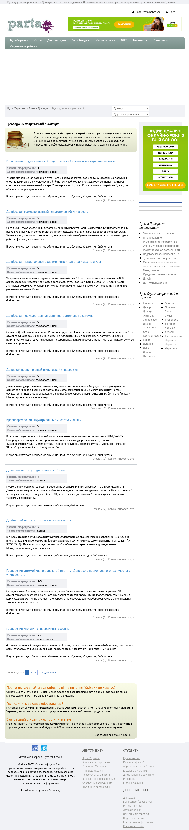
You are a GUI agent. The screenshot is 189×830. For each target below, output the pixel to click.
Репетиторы (140, 40)
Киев (146, 331)
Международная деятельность (161, 249)
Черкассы (171, 340)
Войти (171, 11)
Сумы (168, 315)
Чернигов (171, 344)
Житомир (149, 315)
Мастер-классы (106, 40)
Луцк (146, 348)
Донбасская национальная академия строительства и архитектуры (53, 262)
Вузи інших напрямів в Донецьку (40, 790)
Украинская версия (30, 757)
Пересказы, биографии (96, 774)
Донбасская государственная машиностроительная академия (50, 315)
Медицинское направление (160, 262)
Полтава (170, 307)
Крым (146, 339)
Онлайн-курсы (81, 40)
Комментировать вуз (121, 200)
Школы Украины (133, 782)
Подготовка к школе (135, 818)
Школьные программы (96, 787)
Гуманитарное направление (160, 241)
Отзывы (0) (99, 559)
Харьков (170, 327)
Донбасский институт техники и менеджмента (38, 520)
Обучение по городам (136, 814)
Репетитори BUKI (133, 805)
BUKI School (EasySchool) (138, 801)
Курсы (38, 40)
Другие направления (155, 282)
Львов (147, 352)
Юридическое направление (159, 274)
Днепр (147, 307)
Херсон (169, 332)
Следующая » (47, 672)
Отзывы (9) (99, 458)
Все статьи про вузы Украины (113, 734)
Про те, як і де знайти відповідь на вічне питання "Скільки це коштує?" (61, 687)
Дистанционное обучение (138, 774)
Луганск (148, 343)
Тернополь (171, 319)
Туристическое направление (160, 258)
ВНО (124, 40)
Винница (148, 303)
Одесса (169, 303)
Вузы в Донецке (38, 108)
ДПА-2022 (129, 797)
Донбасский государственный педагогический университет (48, 211)
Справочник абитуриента (97, 782)
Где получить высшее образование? (34, 704)
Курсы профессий (133, 762)
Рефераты (129, 778)
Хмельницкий (173, 336)
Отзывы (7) (99, 304)
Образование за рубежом (138, 766)
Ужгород (170, 323)
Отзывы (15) (98, 408)
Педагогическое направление (161, 254)
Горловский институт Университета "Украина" (38, 629)
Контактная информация (138, 822)
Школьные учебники (135, 770)
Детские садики (132, 809)
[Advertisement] (94, 77)
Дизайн (147, 278)
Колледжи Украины (94, 766)
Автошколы (161, 40)
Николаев (149, 356)
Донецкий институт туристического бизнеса (37, 470)
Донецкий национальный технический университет (42, 369)
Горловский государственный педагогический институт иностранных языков (60, 161)
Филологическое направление (161, 266)
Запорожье (150, 319)
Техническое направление (159, 233)
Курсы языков (131, 758)
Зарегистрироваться (146, 11)
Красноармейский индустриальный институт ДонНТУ (44, 420)
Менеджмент (151, 270)
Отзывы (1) (99, 250)
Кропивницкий (152, 335)
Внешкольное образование (98, 778)
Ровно (168, 311)
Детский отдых (56, 40)
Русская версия (53, 757)
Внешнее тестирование (96, 762)
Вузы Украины (19, 40)
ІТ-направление (152, 237)
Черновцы (171, 348)
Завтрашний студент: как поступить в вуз (39, 719)
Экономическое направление (161, 245)
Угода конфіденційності (49, 764)
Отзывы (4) (99, 200)
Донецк (147, 311)
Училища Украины (93, 770)
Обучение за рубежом (24, 46)
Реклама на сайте (133, 826)
